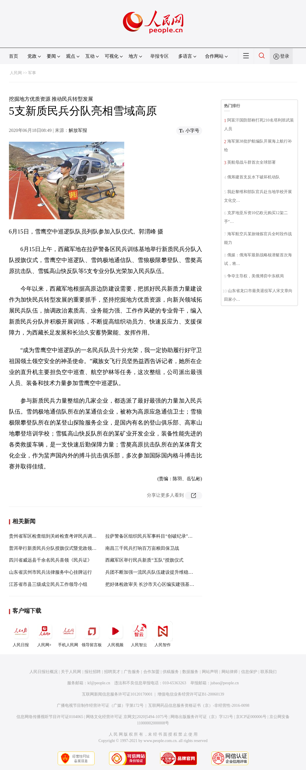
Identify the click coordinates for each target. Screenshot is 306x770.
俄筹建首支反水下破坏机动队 (253, 177)
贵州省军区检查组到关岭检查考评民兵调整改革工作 (62, 536)
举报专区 (159, 56)
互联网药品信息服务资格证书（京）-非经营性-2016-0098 (198, 705)
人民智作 (163, 634)
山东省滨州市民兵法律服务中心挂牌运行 (50, 572)
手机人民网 (68, 634)
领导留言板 (92, 634)
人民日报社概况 (43, 672)
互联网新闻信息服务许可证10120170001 (117, 694)
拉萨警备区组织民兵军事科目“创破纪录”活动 (151, 536)
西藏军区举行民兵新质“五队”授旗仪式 (144, 560)
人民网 (16, 73)
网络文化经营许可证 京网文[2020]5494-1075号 (127, 717)
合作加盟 (151, 672)
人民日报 (21, 634)
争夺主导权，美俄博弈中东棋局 (255, 276)
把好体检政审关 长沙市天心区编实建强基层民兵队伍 (159, 584)
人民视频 (115, 634)
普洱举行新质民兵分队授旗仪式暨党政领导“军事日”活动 (66, 548)
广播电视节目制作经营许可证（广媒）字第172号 (100, 705)
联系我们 (268, 672)
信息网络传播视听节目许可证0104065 (49, 717)
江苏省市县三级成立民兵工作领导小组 (48, 584)
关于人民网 (71, 672)
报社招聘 (93, 672)
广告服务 (132, 672)
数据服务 (190, 672)
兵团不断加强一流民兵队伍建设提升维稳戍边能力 (156, 572)
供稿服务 (171, 672)
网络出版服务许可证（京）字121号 (201, 717)
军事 (32, 73)
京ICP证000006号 (251, 717)
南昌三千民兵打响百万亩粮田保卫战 (142, 548)
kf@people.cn (98, 683)
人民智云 (139, 634)
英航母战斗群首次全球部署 (251, 162)
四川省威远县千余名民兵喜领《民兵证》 (50, 560)
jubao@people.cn (225, 683)
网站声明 (210, 672)
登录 (284, 56)
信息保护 (249, 672)
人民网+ (44, 634)
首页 (13, 56)
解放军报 (78, 130)
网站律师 (229, 672)
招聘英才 (112, 672)
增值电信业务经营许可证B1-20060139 (190, 694)
